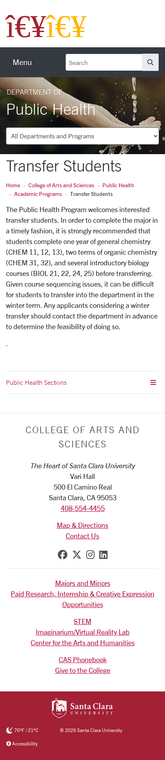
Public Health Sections (81, 382)
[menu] (22, 62)
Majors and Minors (82, 583)
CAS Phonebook (83, 659)
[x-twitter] (77, 554)
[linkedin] (103, 554)
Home (13, 185)
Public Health (118, 185)
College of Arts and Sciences (61, 185)
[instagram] (90, 554)
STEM (82, 621)
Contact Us (82, 536)
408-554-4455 (83, 508)
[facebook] (62, 554)
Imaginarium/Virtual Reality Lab (83, 632)
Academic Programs (38, 193)
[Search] (104, 62)
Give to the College (82, 670)
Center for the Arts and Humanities (83, 642)
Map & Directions (82, 525)
